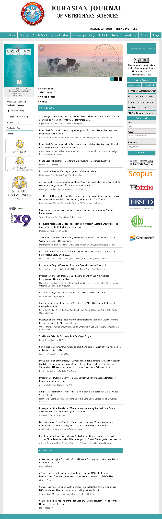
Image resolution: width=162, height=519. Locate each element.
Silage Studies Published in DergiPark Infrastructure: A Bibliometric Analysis (74, 160)
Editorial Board (40, 35)
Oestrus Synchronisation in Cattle (143, 102)
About (23, 35)
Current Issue (46, 88)
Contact (144, 35)
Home (12, 35)
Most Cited (149, 84)
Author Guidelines (60, 35)
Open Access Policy (15, 110)
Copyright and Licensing (17, 116)
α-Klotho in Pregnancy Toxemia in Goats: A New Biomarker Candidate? (72, 292)
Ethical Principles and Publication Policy (117, 35)
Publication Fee (13, 128)
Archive (43, 101)
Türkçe (156, 35)
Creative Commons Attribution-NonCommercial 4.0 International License (141, 71)
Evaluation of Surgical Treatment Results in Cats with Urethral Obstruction (73, 265)
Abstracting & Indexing (83, 35)
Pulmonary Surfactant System (142, 90)
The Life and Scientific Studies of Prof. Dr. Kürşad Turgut (65, 336)
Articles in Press (47, 96)
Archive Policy (13, 122)
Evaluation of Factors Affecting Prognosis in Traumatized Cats (68, 171)
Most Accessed (133, 84)
